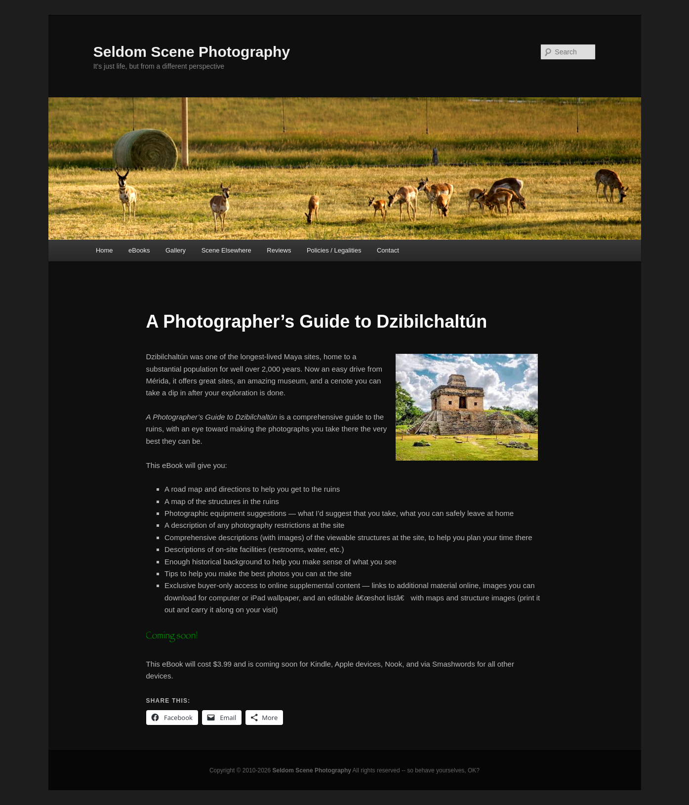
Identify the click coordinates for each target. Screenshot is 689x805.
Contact (388, 250)
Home (104, 250)
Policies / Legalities (334, 250)
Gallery (175, 250)
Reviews (279, 250)
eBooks (139, 250)
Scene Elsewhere (226, 250)
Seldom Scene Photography (191, 51)
